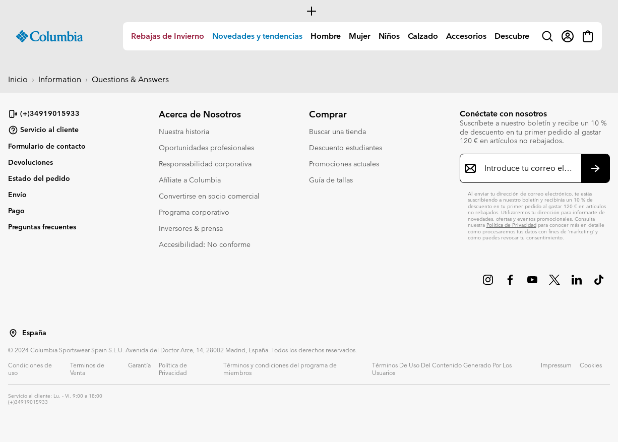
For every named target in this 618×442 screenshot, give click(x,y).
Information (59, 79)
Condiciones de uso (30, 368)
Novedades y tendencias (257, 36)
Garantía (139, 365)
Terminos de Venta (87, 368)
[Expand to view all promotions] (309, 11)
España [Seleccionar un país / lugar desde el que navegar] (34, 333)
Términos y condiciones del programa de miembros (280, 368)
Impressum (556, 365)
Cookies (591, 365)
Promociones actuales (344, 163)
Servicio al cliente (43, 130)
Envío (17, 194)
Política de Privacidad (511, 225)
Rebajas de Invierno (167, 36)
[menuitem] (167, 36)
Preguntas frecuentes (42, 226)
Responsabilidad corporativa (205, 163)
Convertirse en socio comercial (209, 196)
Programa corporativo (194, 212)
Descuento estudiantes (345, 147)
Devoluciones (30, 162)
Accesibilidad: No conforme (205, 244)
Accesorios (466, 36)
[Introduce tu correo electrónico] (529, 168)
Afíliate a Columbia (190, 179)
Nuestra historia (184, 131)
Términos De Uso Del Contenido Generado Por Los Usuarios (442, 368)
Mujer (359, 36)
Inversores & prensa (191, 228)
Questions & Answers (130, 79)
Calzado (423, 36)
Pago (16, 210)
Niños (389, 36)
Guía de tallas (331, 179)
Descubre (512, 36)
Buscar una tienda (337, 131)
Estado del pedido (39, 178)
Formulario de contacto (47, 146)
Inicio (18, 79)
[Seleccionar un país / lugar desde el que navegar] (13, 333)
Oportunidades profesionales (206, 147)
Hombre (326, 36)
